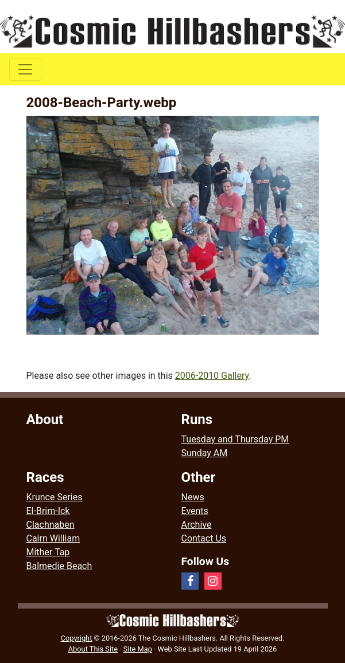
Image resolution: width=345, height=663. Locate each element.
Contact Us (204, 538)
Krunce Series (54, 497)
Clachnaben (50, 524)
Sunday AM (204, 453)
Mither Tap (48, 552)
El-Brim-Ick (48, 510)
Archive (196, 524)
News (192, 497)
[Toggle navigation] (25, 69)
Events (194, 510)
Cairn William (53, 538)
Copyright (76, 638)
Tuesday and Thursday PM (235, 439)
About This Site (93, 649)
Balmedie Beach (59, 565)
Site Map (137, 649)
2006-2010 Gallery (212, 375)
